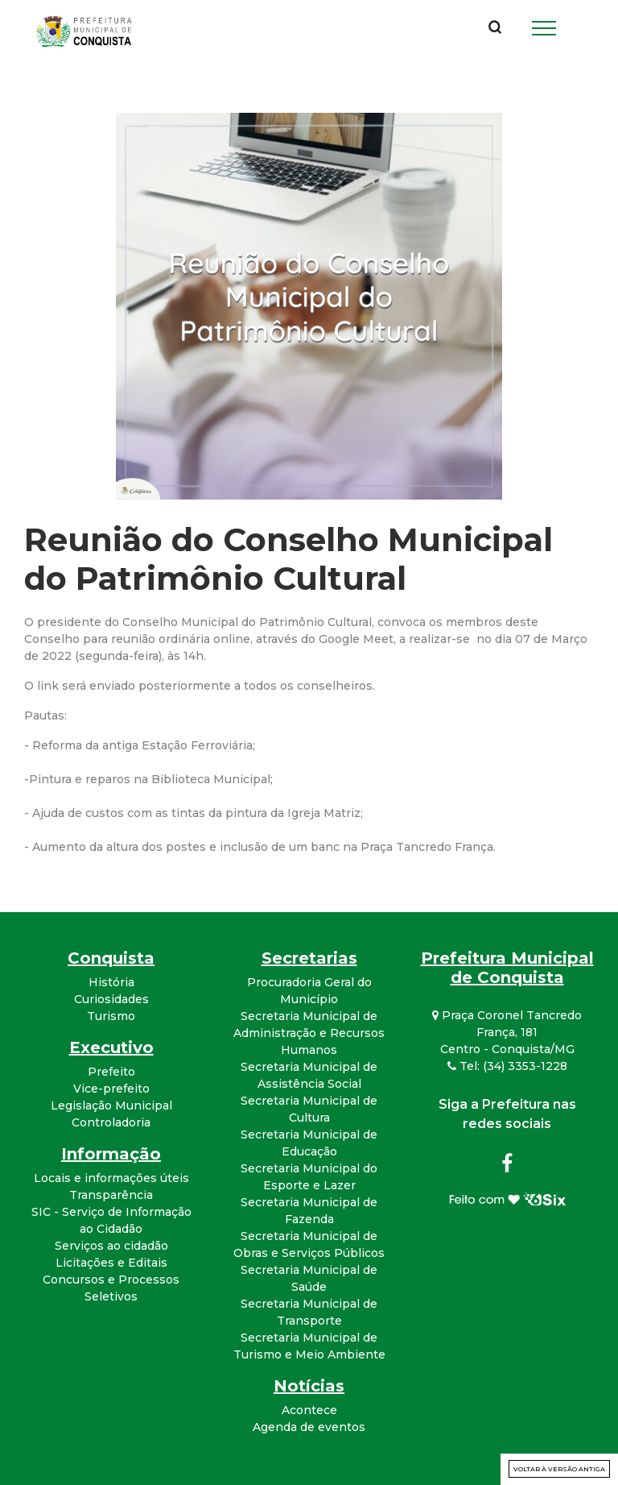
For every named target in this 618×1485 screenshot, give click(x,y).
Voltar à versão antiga (559, 1469)
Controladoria (111, 1122)
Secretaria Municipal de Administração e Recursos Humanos (309, 1033)
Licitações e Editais (111, 1262)
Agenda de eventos (309, 1427)
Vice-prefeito (111, 1088)
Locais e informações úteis (111, 1178)
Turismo (111, 1016)
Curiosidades (111, 999)
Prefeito (111, 1071)
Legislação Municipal (111, 1105)
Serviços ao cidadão (111, 1245)
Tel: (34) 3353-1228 (507, 1066)
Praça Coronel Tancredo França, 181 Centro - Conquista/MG (507, 1032)
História (111, 982)
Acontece (309, 1410)
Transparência (111, 1195)
